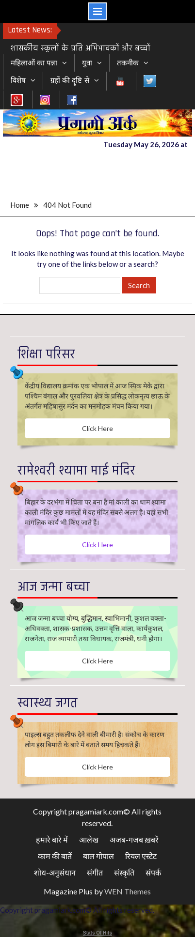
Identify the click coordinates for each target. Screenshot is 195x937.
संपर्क (153, 872)
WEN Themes (127, 891)
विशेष (18, 80)
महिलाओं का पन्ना (34, 63)
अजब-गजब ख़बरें (134, 839)
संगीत (95, 872)
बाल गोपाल (98, 855)
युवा (87, 63)
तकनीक (128, 63)
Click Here (97, 428)
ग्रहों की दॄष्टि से (69, 80)
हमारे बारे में (52, 839)
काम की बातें (55, 855)
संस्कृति (124, 872)
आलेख (88, 839)
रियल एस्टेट (141, 855)
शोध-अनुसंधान (55, 872)
